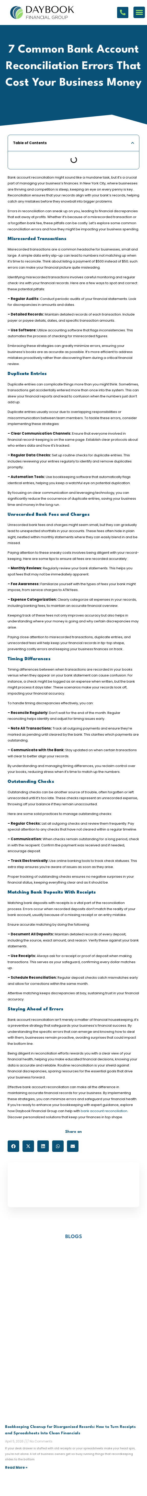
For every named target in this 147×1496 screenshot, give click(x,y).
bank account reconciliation (104, 1111)
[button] (139, 12)
